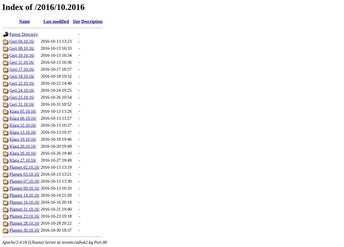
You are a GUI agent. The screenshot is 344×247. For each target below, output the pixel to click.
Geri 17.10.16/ (21, 69)
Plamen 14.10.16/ (24, 195)
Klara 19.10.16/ (22, 139)
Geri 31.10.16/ (21, 104)
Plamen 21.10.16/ (24, 209)
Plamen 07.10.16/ (24, 181)
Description (91, 21)
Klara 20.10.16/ (22, 146)
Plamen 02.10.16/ (24, 167)
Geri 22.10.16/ (21, 83)
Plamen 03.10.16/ (24, 174)
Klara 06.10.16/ (22, 118)
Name (24, 21)
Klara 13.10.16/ (22, 132)
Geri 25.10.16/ (21, 97)
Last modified (56, 21)
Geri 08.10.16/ (21, 48)
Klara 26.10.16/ (22, 153)
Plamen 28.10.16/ (24, 223)
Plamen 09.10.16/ (24, 188)
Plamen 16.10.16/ (24, 202)
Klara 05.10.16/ (22, 111)
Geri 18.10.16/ (21, 76)
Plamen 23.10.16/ (24, 216)
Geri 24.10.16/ (21, 90)
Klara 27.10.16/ (22, 160)
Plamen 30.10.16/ (24, 230)
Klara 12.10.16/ (22, 125)
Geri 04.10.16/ (21, 41)
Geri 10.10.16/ (21, 55)
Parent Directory (23, 34)
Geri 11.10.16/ (21, 62)
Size (76, 21)
